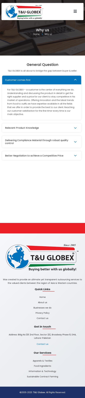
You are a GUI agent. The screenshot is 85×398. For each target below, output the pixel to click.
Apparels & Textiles (42, 360)
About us (42, 302)
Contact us (42, 318)
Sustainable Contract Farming (42, 376)
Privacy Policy (43, 313)
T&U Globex (39, 392)
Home (42, 297)
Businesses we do (42, 307)
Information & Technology (42, 371)
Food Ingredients (42, 366)
